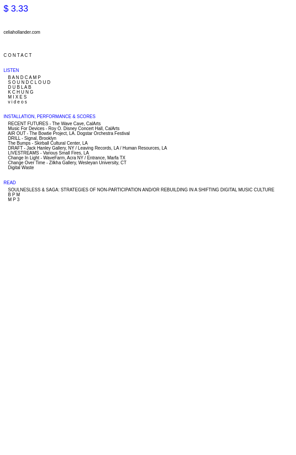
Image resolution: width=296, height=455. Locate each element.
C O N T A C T (17, 55)
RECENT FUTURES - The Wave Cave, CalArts (54, 123)
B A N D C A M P (24, 77)
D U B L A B (19, 87)
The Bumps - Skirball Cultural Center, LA (48, 143)
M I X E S (17, 97)
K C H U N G (20, 92)
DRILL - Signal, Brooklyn (32, 138)
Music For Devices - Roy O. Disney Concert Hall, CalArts (64, 128)
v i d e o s (17, 101)
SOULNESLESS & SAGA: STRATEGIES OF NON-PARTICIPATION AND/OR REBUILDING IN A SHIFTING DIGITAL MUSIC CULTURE (141, 189)
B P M (14, 194)
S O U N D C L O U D (29, 82)
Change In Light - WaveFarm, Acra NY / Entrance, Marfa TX (66, 157)
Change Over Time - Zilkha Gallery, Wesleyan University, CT (67, 162)
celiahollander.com (22, 32)
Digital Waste (21, 167)
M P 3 (13, 199)
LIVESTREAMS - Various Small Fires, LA (48, 152)
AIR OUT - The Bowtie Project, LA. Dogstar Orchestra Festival (68, 133)
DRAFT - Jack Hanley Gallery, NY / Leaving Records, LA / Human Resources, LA (87, 148)
